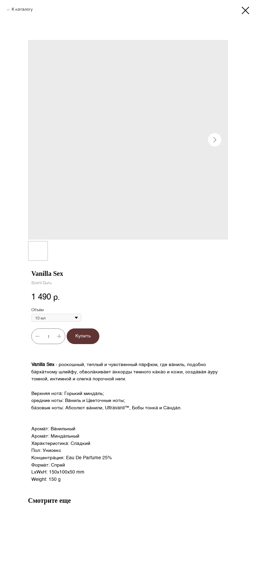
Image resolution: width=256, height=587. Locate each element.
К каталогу (22, 10)
